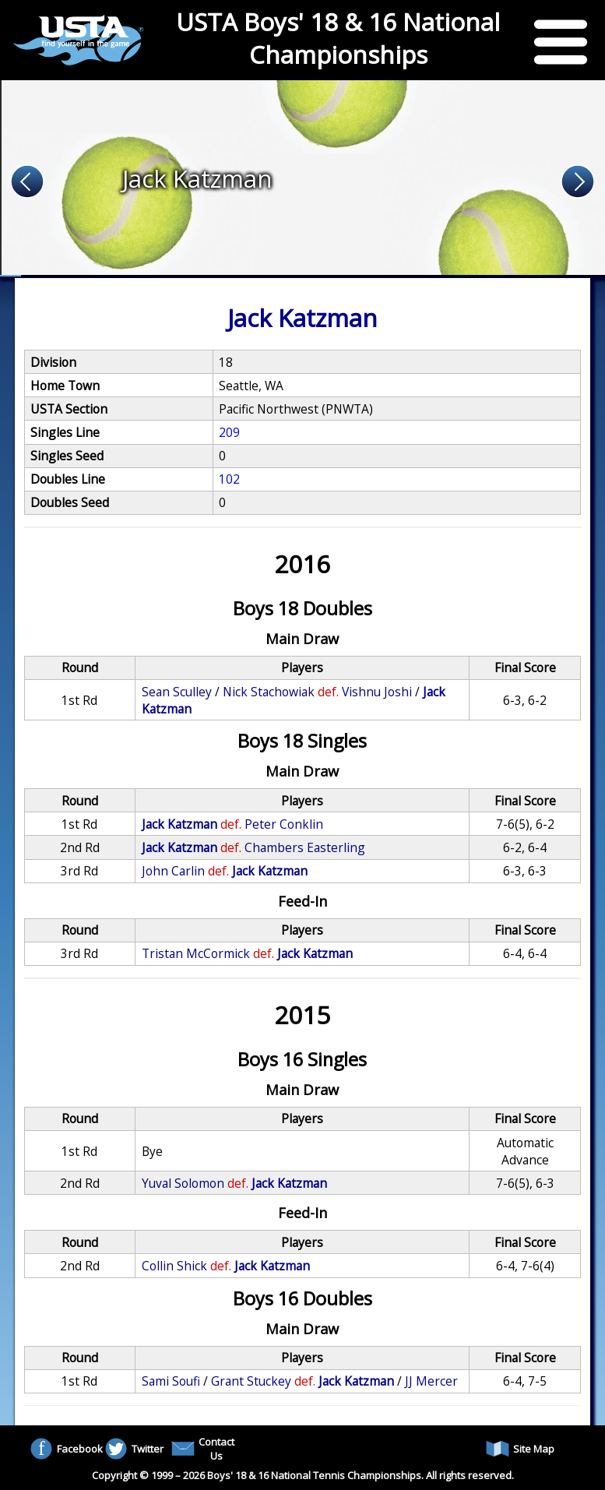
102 (229, 479)
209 (229, 432)
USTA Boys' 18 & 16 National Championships (338, 38)
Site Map (520, 1448)
